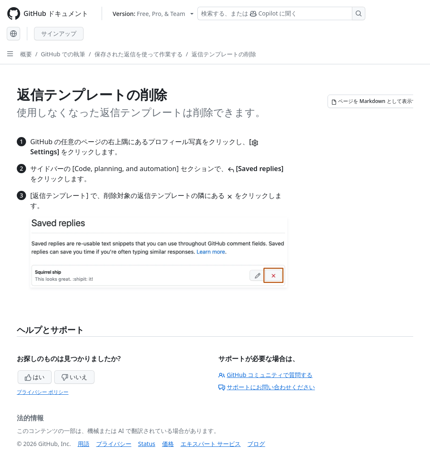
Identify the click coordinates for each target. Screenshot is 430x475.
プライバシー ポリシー (42, 392)
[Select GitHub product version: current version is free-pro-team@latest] (153, 13)
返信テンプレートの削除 (223, 54)
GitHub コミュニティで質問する (265, 375)
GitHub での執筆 (63, 54)
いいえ (74, 377)
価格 (168, 444)
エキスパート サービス (211, 444)
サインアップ (58, 33)
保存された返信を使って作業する (138, 54)
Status (146, 444)
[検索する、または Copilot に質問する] (281, 13)
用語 (83, 444)
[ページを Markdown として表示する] (377, 101)
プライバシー (113, 444)
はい (35, 377)
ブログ (256, 444)
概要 (26, 54)
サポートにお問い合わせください (266, 387)
